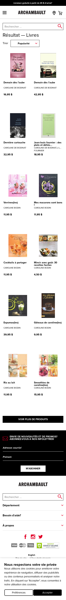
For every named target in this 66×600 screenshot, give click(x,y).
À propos (8, 525)
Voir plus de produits (33, 419)
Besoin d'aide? (12, 515)
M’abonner (33, 468)
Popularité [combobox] (24, 43)
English (31, 555)
